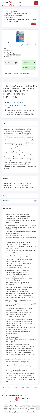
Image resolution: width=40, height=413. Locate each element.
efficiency (24, 185)
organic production (10, 183)
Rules (15, 387)
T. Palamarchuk (12, 103)
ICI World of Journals (10, 12)
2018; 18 (9, 18)
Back (33, 24)
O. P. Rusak (22, 103)
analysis (18, 185)
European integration (27, 187)
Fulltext (7, 201)
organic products (9, 185)
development (8, 187)
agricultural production (24, 183)
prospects (16, 187)
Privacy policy (25, 387)
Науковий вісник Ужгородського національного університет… (16, 15)
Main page (5, 387)
